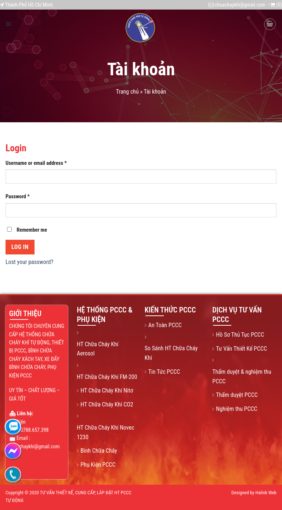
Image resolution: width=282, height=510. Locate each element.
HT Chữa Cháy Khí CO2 (106, 404)
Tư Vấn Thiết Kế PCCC (241, 348)
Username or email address (36, 163)
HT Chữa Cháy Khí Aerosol (97, 349)
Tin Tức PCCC (164, 371)
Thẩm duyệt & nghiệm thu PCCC (241, 376)
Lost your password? (29, 261)
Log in (20, 246)
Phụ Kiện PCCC (97, 464)
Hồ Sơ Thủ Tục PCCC (240, 334)
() (276, 5)
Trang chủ (127, 91)
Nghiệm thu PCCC (236, 408)
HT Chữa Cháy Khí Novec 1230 (105, 432)
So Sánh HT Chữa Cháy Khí (171, 353)
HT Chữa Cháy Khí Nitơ (106, 390)
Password (18, 196)
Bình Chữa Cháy (98, 450)
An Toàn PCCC (165, 325)
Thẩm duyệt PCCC (237, 394)
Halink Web (265, 492)
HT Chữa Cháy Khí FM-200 (107, 376)
